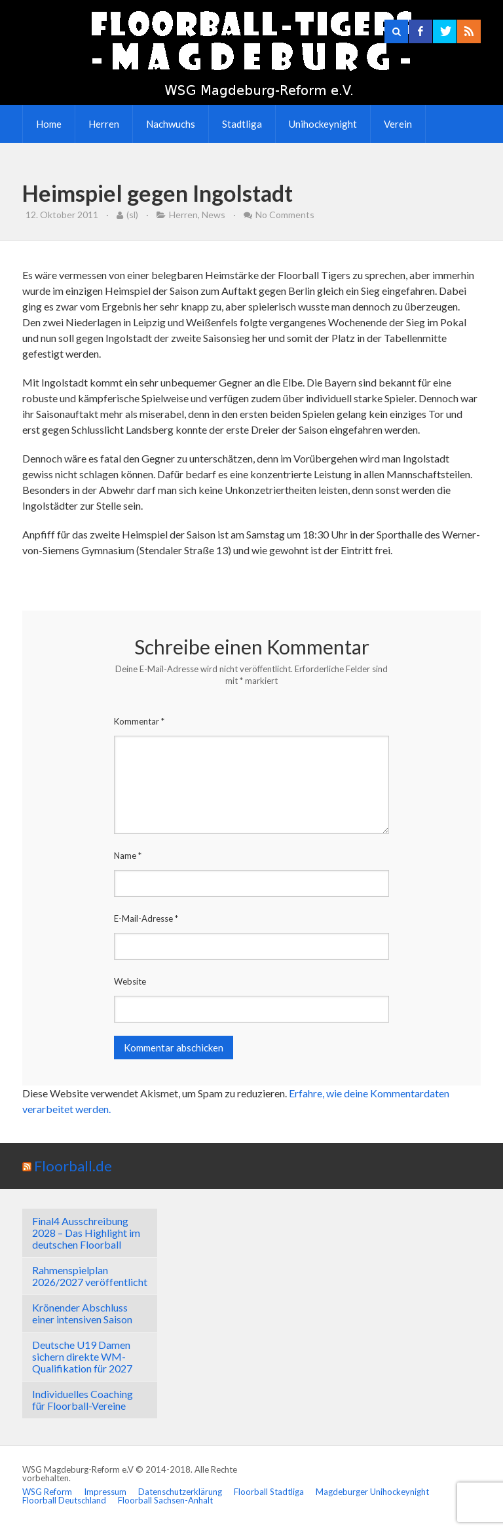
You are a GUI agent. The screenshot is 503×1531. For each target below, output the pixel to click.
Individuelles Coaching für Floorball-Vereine (82, 1400)
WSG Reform (47, 1491)
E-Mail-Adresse (146, 918)
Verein (398, 124)
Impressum (105, 1491)
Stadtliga (242, 124)
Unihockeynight (323, 124)
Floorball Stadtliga (269, 1491)
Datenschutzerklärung (180, 1491)
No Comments (284, 214)
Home (49, 124)
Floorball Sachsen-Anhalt (165, 1500)
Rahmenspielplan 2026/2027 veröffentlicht (89, 1276)
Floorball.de (73, 1166)
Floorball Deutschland (64, 1500)
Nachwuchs (170, 124)
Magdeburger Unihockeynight (372, 1491)
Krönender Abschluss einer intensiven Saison (82, 1313)
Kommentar (139, 721)
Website (130, 981)
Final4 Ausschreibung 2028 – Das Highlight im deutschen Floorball (86, 1233)
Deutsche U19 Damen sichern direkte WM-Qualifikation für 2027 (82, 1356)
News (213, 214)
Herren (103, 124)
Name (127, 855)
